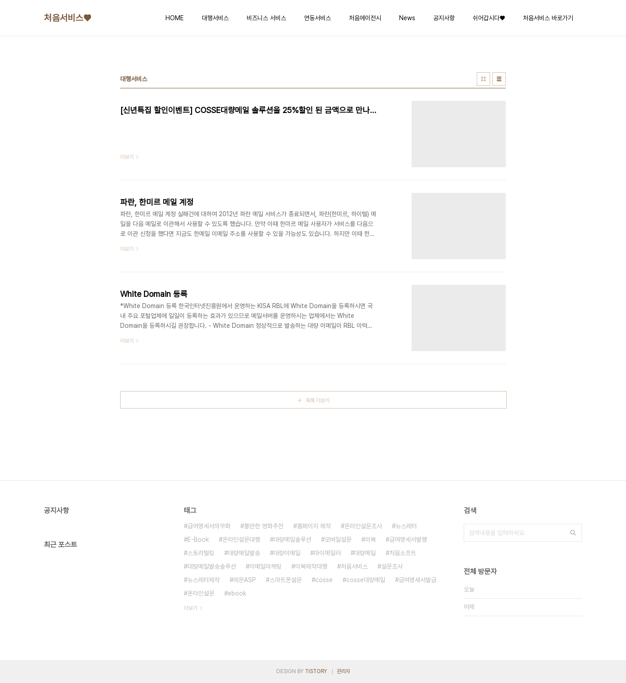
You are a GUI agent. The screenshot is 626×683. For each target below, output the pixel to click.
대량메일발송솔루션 (211, 566)
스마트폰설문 (286, 579)
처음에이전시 (365, 18)
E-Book (198, 539)
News (407, 18)
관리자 (343, 671)
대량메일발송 (244, 553)
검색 (573, 532)
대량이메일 (287, 553)
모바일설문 (338, 539)
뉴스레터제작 (203, 579)
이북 (370, 539)
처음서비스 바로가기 (548, 18)
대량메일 (365, 553)
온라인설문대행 (241, 539)
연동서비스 (317, 18)
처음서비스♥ (67, 18)
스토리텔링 (200, 553)
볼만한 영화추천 (263, 526)
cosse (324, 579)
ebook (237, 593)
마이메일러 (327, 553)
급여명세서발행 (408, 539)
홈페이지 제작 (314, 526)
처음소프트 (402, 553)
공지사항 (444, 18)
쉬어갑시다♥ (489, 18)
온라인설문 (200, 593)
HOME (174, 18)
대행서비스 (215, 18)
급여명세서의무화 (208, 526)
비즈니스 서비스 (266, 18)
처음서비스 (354, 566)
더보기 (190, 608)
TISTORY (316, 671)
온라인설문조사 (363, 526)
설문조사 (392, 566)
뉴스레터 (406, 526)
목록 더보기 (318, 400)
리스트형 (499, 79)
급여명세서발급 (417, 579)
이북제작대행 (311, 566)
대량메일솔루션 (292, 539)
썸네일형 (483, 79)
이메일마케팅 (265, 566)
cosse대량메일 (365, 579)
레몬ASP (244, 579)
